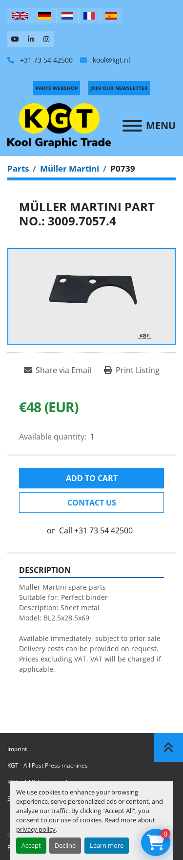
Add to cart (92, 478)
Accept (31, 845)
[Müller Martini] (69, 168)
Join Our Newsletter (119, 88)
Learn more (106, 845)
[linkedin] (31, 39)
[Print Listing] (132, 370)
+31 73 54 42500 (45, 60)
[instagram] (46, 39)
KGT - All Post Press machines (47, 765)
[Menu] (132, 126)
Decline (65, 845)
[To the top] (168, 747)
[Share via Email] (58, 370)
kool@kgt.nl (110, 60)
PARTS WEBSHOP (57, 88)
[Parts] (18, 168)
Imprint (17, 749)
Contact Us (91, 502)
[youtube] (15, 39)
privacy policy (36, 829)
